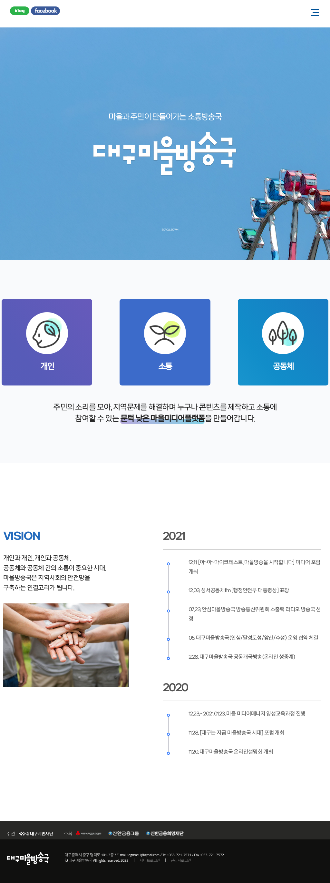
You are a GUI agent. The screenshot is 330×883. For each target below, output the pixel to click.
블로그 (19, 11)
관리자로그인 (181, 860)
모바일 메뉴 (312, 12)
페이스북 (45, 11)
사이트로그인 (150, 860)
